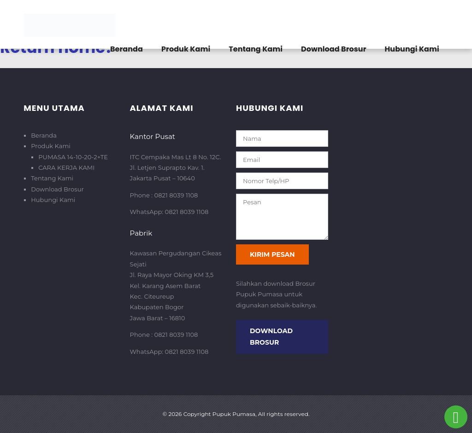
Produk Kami (185, 49)
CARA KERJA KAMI (66, 167)
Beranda (126, 49)
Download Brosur (333, 49)
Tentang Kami (256, 49)
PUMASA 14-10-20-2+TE (73, 157)
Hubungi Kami (412, 49)
